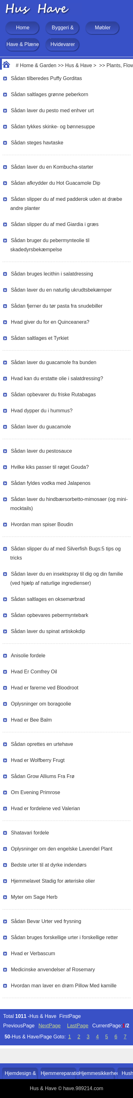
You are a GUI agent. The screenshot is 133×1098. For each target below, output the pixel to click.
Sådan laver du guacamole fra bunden (53, 362)
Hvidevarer (62, 44)
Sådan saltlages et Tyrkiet (39, 338)
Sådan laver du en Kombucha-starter (52, 167)
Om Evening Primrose (35, 792)
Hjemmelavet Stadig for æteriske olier (53, 881)
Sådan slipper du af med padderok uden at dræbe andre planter (66, 203)
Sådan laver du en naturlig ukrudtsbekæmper (61, 290)
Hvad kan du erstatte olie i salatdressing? (57, 378)
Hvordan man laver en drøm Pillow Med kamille (63, 985)
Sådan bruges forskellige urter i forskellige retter (64, 937)
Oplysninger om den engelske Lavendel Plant (61, 848)
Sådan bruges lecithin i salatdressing (52, 273)
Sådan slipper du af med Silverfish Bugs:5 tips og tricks (65, 553)
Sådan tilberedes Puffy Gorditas (46, 78)
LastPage (78, 1025)
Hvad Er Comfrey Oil (34, 671)
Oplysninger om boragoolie (41, 703)
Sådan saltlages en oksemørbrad (48, 599)
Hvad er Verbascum (33, 953)
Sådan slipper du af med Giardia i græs (54, 224)
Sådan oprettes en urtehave (42, 744)
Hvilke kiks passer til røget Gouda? (50, 467)
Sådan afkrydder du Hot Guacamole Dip (55, 183)
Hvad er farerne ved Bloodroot (44, 687)
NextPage (49, 1025)
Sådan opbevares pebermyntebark (49, 615)
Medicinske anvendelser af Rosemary (53, 969)
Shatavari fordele (30, 832)
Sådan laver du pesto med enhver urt (52, 110)
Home (23, 27)
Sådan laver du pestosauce (41, 451)
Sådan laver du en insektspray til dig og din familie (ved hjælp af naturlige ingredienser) (66, 578)
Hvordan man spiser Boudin (42, 524)
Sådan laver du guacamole (41, 426)
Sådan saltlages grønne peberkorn (49, 94)
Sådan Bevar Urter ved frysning (46, 921)
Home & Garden (38, 65)
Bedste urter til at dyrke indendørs (48, 865)
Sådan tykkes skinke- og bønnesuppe (53, 126)
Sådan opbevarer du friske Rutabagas (53, 394)
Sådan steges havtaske (37, 142)
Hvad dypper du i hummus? (41, 410)
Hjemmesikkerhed (97, 1073)
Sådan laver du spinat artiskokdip (48, 631)
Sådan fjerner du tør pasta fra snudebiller (56, 306)
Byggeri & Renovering (63, 34)
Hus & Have (78, 65)
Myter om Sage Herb (34, 897)
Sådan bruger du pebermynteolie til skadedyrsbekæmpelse (49, 245)
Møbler (103, 27)
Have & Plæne (22, 44)
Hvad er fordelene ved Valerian (45, 808)
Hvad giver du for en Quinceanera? (50, 322)
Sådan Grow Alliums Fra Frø (42, 776)
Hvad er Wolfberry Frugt (37, 760)
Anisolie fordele (28, 655)
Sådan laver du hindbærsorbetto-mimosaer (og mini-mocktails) (69, 504)
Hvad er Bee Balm (31, 720)
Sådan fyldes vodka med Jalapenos (50, 483)
